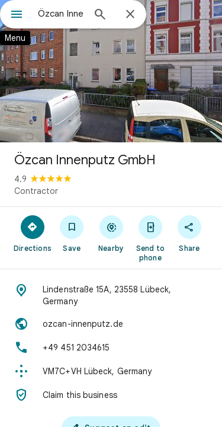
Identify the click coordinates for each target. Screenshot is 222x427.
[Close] (130, 15)
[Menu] (16, 15)
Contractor (36, 191)
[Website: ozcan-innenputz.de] (111, 324)
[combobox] (60, 14)
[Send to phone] (150, 238)
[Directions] (32, 233)
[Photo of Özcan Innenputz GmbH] (111, 71)
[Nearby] (110, 233)
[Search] (100, 15)
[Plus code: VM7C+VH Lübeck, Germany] (111, 371)
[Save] (71, 233)
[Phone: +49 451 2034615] (111, 347)
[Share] (189, 233)
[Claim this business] (111, 395)
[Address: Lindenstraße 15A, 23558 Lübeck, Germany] (111, 295)
